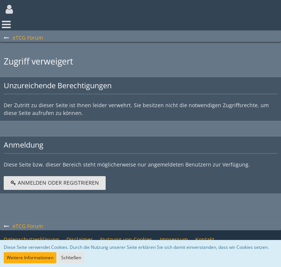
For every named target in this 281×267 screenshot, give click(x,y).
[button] (9, 9)
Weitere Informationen (30, 257)
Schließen (71, 257)
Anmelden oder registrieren (54, 182)
